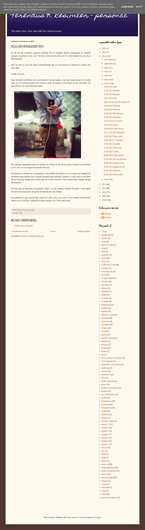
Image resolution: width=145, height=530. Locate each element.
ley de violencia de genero (112, 358)
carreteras (105, 255)
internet (104, 341)
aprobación (106, 235)
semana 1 (105, 424)
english (104, 311)
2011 (104, 188)
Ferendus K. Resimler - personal (69, 16)
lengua (104, 351)
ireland (104, 345)
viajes (104, 491)
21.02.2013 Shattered (112, 117)
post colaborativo (108, 394)
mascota (105, 371)
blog (103, 248)
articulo (104, 238)
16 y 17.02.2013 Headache (114, 132)
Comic (104, 261)
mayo (106, 72)
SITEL (104, 461)
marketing (105, 368)
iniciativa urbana (108, 338)
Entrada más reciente (20, 231)
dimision (105, 291)
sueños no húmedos (109, 471)
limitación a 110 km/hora (111, 365)
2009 (104, 196)
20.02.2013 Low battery (113, 121)
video (104, 494)
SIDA (104, 454)
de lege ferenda (107, 278)
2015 (104, 48)
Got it (139, 7)
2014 (104, 52)
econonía (105, 298)
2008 (104, 200)
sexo (103, 451)
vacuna (104, 484)
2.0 (103, 232)
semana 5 (105, 438)
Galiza (104, 335)
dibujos (104, 288)
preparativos (106, 401)
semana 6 (105, 441)
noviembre (108, 60)
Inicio (53, 231)
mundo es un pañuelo (110, 388)
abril (106, 75)
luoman (74, 517)
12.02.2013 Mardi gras (113, 148)
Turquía (105, 481)
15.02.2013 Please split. (113, 136)
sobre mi (105, 464)
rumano (104, 418)
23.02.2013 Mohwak (112, 110)
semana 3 (105, 431)
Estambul (105, 325)
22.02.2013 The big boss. (114, 113)
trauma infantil (107, 478)
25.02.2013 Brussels (112, 94)
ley (103, 355)
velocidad (105, 487)
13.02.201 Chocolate (112, 144)
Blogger (98, 517)
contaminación (107, 272)
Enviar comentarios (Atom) (33, 236)
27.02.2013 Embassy (112, 91)
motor (104, 384)
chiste (104, 258)
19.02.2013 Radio (111, 125)
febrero (107, 83)
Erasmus (105, 318)
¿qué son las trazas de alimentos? (117, 102)
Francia (104, 328)
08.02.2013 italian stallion (114, 155)
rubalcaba (105, 414)
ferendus (107, 217)
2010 (104, 192)
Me (21, 213)
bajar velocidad (107, 245)
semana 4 (105, 434)
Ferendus (107, 214)
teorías (104, 474)
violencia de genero (109, 497)
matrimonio (106, 374)
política (104, 391)
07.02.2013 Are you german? (115, 159)
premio (104, 398)
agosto (107, 68)
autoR (104, 241)
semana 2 (105, 428)
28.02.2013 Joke (110, 87)
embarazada (106, 305)
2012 (104, 184)
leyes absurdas (107, 361)
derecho (105, 281)
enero (106, 179)
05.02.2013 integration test (114, 167)
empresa (105, 308)
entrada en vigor (108, 315)
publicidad (106, 404)
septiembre (108, 64)
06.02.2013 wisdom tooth (114, 163)
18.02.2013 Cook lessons (114, 129)
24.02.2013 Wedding (112, 106)
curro (104, 275)
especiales (105, 321)
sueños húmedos (108, 468)
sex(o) (104, 448)
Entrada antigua (84, 231)
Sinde (104, 458)
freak (104, 331)
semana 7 (105, 444)
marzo (107, 79)
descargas (105, 285)
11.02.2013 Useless (111, 152)
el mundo (105, 301)
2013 (104, 56)
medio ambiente (108, 381)
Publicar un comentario (24, 226)
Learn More (127, 7)
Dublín (104, 295)
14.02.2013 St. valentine (113, 140)
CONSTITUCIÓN (109, 265)
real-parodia (106, 408)
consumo (105, 268)
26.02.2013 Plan (110, 98)
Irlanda (104, 348)
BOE (103, 252)
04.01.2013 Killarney (112, 171)
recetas (104, 411)
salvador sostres (108, 421)
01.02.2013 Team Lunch (113, 174)
